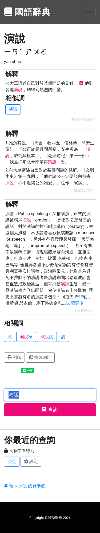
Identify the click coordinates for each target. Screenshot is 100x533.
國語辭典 (27, 12)
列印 (14, 357)
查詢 (50, 410)
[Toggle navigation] (88, 12)
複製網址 (40, 357)
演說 (11, 461)
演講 (13, 109)
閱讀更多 (74, 303)
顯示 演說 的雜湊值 (24, 485)
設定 (31, 461)
